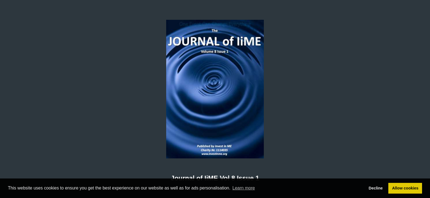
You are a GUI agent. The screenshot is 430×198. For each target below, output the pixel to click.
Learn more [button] (244, 188)
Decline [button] (376, 188)
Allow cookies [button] (405, 188)
